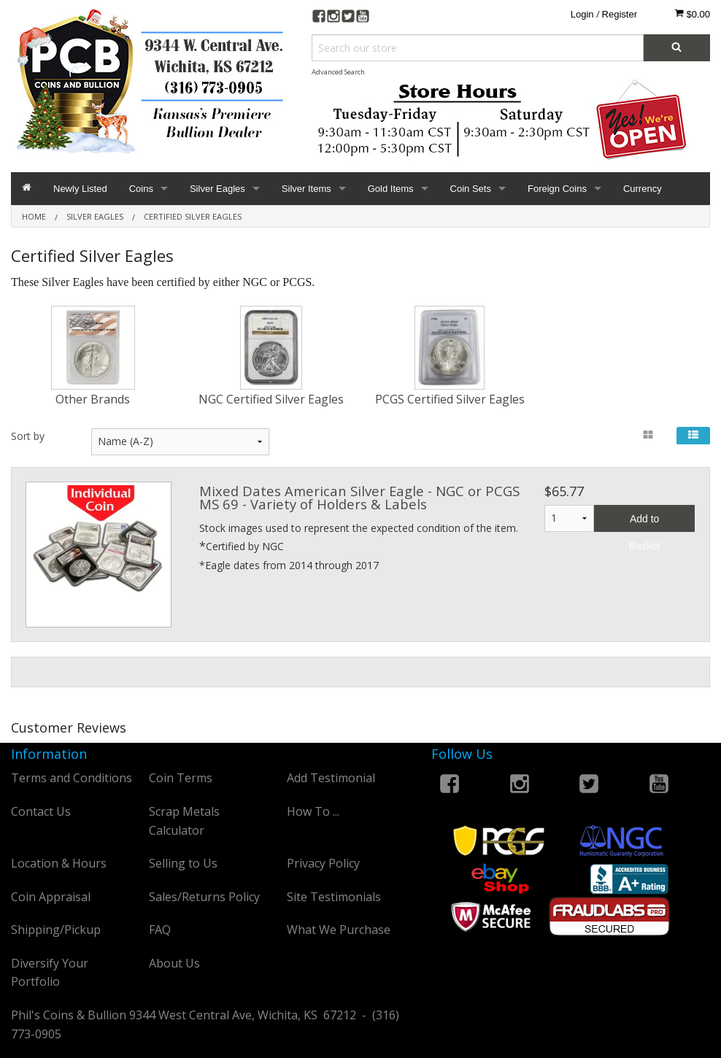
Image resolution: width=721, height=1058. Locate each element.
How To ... (313, 811)
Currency (642, 188)
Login (582, 14)
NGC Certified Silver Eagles (271, 399)
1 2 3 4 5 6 (569, 518)
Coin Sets (470, 188)
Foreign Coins (557, 188)
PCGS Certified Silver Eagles (450, 399)
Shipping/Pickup (56, 930)
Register (619, 14)
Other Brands (92, 399)
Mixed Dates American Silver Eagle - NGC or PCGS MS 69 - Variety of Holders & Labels (359, 497)
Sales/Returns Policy (204, 897)
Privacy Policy (323, 863)
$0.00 (692, 14)
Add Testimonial (331, 778)
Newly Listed (80, 188)
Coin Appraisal (50, 897)
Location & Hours (59, 863)
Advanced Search (338, 72)
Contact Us (41, 811)
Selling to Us (183, 863)
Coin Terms (180, 778)
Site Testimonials (334, 897)
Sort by (28, 436)
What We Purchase (338, 930)
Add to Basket (644, 522)
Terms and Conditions (71, 778)
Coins (141, 188)
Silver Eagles (217, 188)
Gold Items (391, 188)
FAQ (160, 930)
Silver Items (306, 188)
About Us (174, 963)
